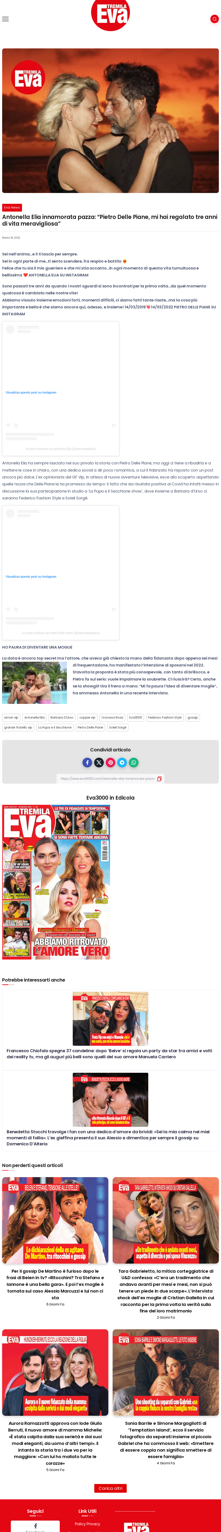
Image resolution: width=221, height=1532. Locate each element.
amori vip (11, 717)
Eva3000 (135, 717)
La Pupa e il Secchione (55, 727)
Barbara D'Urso (62, 717)
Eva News (12, 207)
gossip (193, 717)
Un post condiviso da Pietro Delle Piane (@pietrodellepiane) (60, 633)
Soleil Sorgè (117, 727)
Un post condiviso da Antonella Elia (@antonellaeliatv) (61, 449)
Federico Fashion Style (165, 717)
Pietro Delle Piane (90, 727)
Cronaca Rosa (112, 717)
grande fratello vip (18, 727)
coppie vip (87, 717)
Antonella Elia (34, 717)
